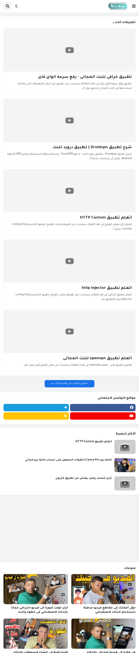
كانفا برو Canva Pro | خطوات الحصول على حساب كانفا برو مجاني (68, 460)
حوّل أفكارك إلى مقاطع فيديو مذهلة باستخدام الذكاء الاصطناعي (109, 610)
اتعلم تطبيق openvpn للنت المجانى (97, 358)
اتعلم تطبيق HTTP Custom (106, 218)
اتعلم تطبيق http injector (107, 288)
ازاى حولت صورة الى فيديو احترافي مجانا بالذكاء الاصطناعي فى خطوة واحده (39, 610)
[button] (134, 6)
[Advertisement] (69, 528)
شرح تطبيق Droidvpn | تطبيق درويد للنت (92, 147)
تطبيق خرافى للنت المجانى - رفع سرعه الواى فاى (85, 77)
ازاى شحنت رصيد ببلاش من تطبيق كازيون (83, 478)
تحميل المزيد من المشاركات (71, 383)
